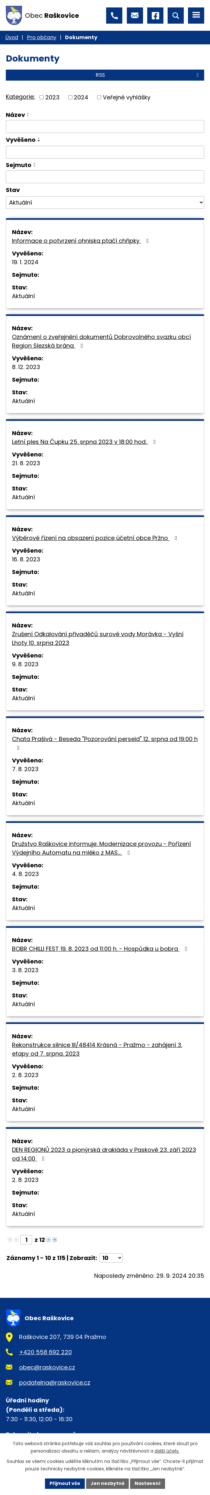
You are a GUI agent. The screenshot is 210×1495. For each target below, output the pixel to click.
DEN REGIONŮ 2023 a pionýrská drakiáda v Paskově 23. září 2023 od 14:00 (104, 1154)
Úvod (11, 37)
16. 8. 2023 (26, 559)
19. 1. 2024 (25, 262)
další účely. (167, 1451)
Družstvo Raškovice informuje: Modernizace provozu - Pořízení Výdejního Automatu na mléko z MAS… (101, 848)
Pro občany (41, 37)
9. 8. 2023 (25, 664)
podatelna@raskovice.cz (54, 1382)
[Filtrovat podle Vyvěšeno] (105, 152)
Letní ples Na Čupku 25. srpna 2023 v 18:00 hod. (85, 442)
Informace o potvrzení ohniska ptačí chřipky (81, 241)
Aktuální (23, 296)
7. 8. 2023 (25, 769)
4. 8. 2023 (25, 874)
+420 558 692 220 (45, 1352)
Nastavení (148, 1483)
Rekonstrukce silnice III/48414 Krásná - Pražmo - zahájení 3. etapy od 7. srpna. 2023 (97, 1049)
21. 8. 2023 (26, 463)
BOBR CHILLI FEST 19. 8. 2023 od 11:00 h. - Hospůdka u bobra (101, 949)
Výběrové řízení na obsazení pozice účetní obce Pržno (96, 538)
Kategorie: (20, 97)
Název (15, 115)
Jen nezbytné (108, 1483)
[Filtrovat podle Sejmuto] (105, 176)
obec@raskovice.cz (47, 1367)
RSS (148, 75)
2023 (52, 97)
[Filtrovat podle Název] (105, 126)
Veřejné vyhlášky (126, 97)
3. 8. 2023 (25, 970)
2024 (81, 97)
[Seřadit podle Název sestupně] (28, 116)
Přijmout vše (65, 1483)
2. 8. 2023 (25, 1075)
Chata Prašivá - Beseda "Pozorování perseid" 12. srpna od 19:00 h (105, 743)
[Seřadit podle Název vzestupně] (28, 113)
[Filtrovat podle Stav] (105, 202)
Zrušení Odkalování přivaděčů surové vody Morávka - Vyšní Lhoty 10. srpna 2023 (97, 638)
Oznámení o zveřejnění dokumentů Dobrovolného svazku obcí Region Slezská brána (101, 341)
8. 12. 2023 (26, 367)
